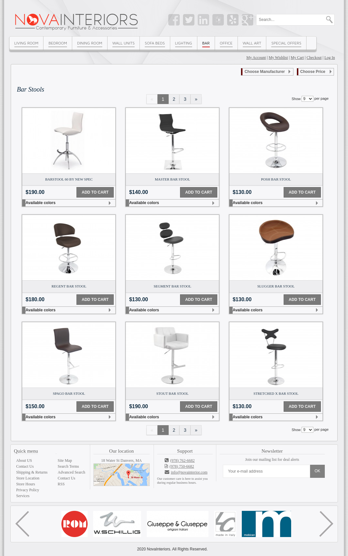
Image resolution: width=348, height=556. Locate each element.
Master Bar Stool (172, 179)
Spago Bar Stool (69, 393)
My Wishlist (278, 57)
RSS (61, 484)
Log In (329, 57)
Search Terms (68, 466)
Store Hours (25, 484)
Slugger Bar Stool (275, 286)
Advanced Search (71, 472)
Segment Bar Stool (172, 286)
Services (23, 496)
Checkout (314, 57)
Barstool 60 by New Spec (68, 179)
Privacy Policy (27, 490)
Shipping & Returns (32, 472)
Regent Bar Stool (69, 286)
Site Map (65, 460)
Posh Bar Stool (276, 179)
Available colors (40, 202)
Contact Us (25, 466)
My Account (256, 57)
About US (24, 460)
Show (296, 99)
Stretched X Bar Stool (276, 393)
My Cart (297, 57)
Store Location (28, 478)
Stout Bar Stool (172, 393)
